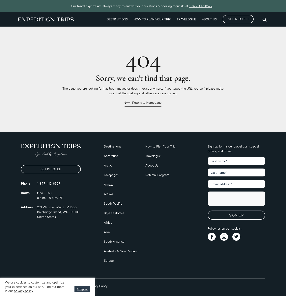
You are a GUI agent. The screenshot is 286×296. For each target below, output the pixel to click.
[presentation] (237, 198)
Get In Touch (238, 19)
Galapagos (111, 175)
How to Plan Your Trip (152, 19)
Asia (107, 232)
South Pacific (113, 203)
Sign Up (236, 215)
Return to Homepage (146, 102)
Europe (109, 260)
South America (114, 241)
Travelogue (186, 19)
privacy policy (23, 291)
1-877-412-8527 (200, 6)
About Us (209, 19)
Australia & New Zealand (121, 251)
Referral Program (157, 175)
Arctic (108, 165)
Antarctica (111, 156)
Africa (108, 222)
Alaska (108, 194)
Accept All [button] (82, 289)
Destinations (117, 19)
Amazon (109, 184)
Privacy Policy (97, 286)
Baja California (114, 213)
